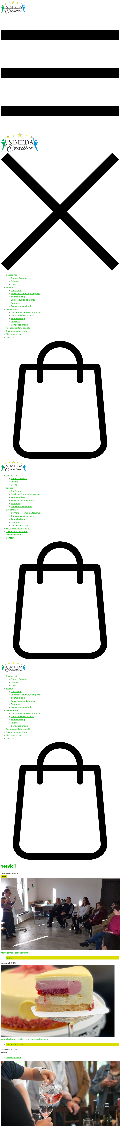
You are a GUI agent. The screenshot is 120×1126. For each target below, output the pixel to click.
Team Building (18, 296)
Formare (15, 303)
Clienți (14, 284)
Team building (18, 318)
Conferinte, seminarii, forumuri (25, 312)
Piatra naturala (13, 334)
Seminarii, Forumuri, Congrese (25, 293)
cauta (4, 877)
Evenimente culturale (21, 306)
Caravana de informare (22, 315)
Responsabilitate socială (18, 328)
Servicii (9, 287)
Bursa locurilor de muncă (23, 299)
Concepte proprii (19, 324)
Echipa (14, 281)
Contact (10, 337)
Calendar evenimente (17, 331)
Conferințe (16, 290)
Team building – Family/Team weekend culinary (24, 1039)
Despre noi (11, 275)
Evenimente (12, 309)
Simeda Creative (19, 278)
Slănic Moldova (13, 1057)
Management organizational (15, 952)
